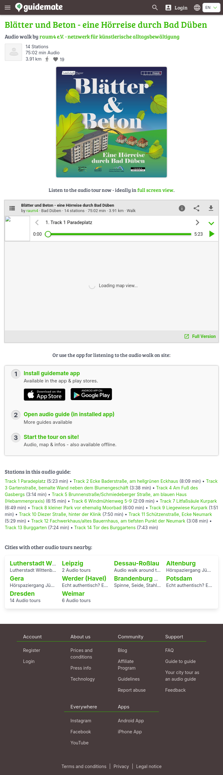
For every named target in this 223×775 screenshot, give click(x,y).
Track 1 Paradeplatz (25, 481)
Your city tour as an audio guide (182, 676)
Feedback (175, 690)
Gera (17, 578)
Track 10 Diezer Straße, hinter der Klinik (60, 514)
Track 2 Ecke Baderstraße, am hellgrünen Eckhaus (125, 481)
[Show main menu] (7, 7)
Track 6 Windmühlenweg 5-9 (101, 501)
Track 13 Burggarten (26, 527)
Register (31, 650)
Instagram (80, 720)
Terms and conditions (83, 766)
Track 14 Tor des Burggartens (105, 527)
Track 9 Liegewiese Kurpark (178, 507)
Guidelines (129, 679)
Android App (131, 720)
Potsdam (179, 578)
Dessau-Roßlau (136, 563)
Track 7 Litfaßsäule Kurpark (188, 501)
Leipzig (72, 563)
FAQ (169, 650)
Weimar (73, 593)
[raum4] (13, 52)
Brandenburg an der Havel (152, 578)
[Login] (176, 7)
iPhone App (130, 731)
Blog (122, 650)
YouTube (79, 742)
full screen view (155, 189)
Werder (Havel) (84, 578)
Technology (82, 679)
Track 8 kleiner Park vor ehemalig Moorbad (76, 507)
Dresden (22, 593)
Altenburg (181, 563)
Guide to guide (180, 661)
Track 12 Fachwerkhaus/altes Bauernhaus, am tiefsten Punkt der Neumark (108, 521)
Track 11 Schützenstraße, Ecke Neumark (170, 514)
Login (29, 661)
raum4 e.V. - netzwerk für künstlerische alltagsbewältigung (109, 36)
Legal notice (149, 766)
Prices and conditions (81, 654)
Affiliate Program (127, 665)
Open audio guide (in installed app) (69, 414)
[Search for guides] (155, 7)
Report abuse (132, 690)
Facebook (80, 731)
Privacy (121, 766)
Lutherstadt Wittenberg (44, 563)
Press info (80, 668)
